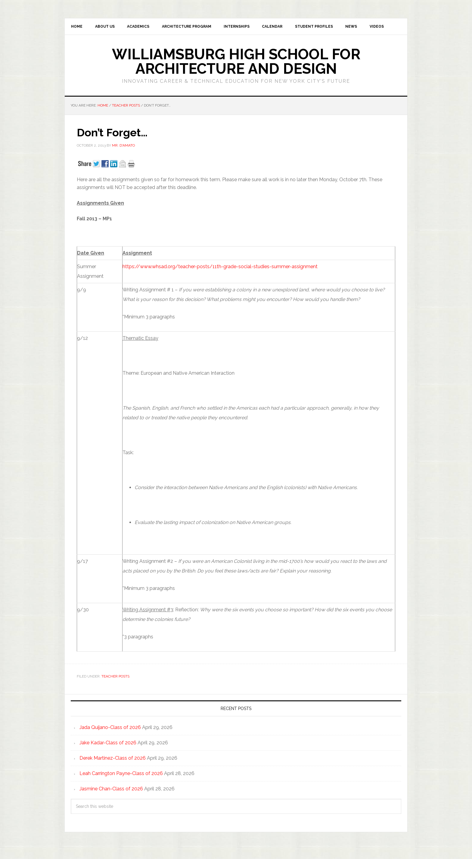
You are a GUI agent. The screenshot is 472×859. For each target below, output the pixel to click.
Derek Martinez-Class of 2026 (112, 759)
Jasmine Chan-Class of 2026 (111, 789)
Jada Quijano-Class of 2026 (110, 728)
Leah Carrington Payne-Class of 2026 (121, 774)
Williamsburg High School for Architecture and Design (236, 62)
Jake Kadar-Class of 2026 (107, 743)
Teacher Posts (115, 677)
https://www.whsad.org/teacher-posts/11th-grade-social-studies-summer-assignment (220, 268)
